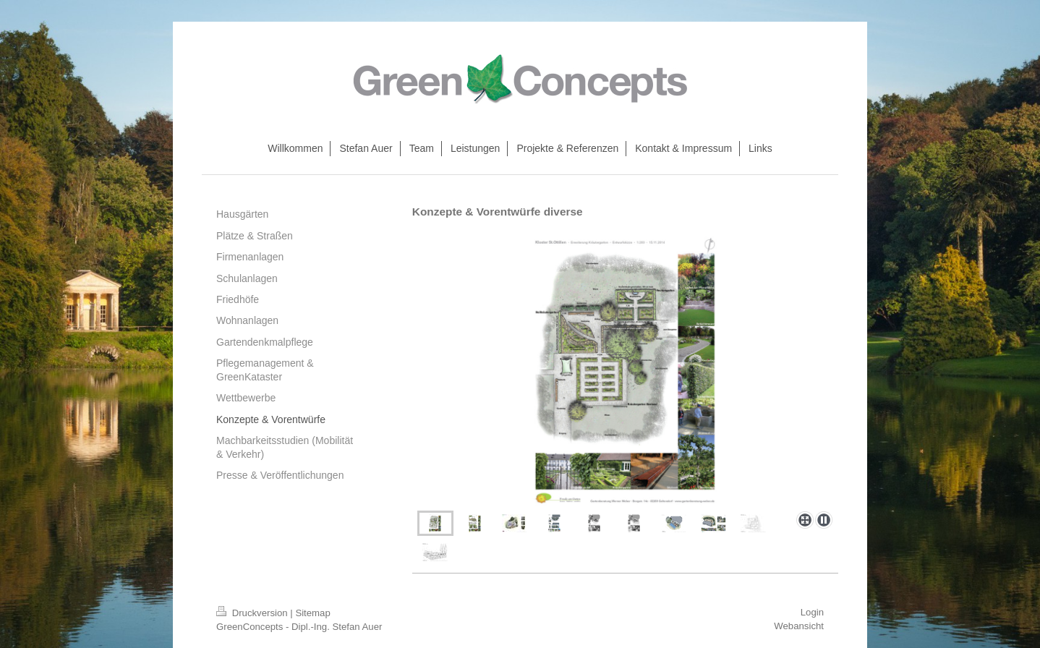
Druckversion (253, 613)
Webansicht (799, 626)
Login (812, 612)
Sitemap (312, 613)
